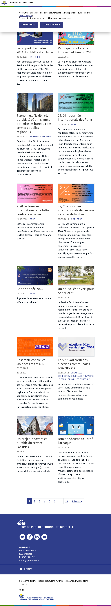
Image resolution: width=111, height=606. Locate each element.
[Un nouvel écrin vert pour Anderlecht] (76, 275)
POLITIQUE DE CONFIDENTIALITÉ (42, 581)
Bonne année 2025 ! (31, 289)
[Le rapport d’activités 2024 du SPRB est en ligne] (35, 34)
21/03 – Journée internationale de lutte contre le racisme (33, 210)
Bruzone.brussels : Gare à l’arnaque (75, 441)
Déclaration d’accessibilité (76, 581)
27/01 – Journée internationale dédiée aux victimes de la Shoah (76, 210)
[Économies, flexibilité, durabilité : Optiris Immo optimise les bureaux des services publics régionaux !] (35, 102)
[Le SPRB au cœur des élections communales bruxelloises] (76, 346)
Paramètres (28, 24)
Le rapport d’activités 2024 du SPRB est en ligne (35, 50)
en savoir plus (26, 15)
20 (66, 501)
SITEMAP (26, 569)
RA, (32, 56)
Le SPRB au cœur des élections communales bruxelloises (74, 364)
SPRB (37, 56)
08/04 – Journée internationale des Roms (75, 117)
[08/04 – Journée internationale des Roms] (76, 102)
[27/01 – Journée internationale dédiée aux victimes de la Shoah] (76, 192)
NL (23, 590)
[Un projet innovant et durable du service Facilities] (35, 425)
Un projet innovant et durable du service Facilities (32, 443)
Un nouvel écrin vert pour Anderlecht (76, 291)
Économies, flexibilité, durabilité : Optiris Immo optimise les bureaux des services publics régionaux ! (34, 123)
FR (20, 590)
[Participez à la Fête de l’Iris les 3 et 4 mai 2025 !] (76, 34)
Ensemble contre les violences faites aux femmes (31, 364)
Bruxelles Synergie (41, 136)
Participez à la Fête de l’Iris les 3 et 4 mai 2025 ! (74, 50)
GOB (73, 219)
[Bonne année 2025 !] (35, 275)
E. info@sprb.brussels (29, 560)
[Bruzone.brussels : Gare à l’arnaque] (76, 425)
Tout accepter (51, 24)
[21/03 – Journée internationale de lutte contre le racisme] (35, 192)
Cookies (23, 584)
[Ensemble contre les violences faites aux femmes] (35, 346)
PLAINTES (59, 581)
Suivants (77, 501)
